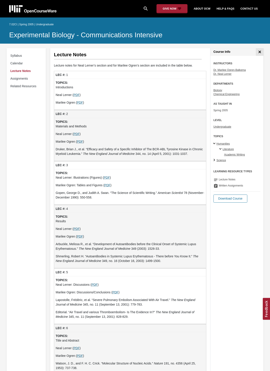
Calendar (16, 63)
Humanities (223, 143)
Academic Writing (234, 154)
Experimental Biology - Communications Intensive (85, 35)
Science (221, 160)
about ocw (202, 8)
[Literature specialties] (221, 149)
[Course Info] (259, 52)
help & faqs (225, 8)
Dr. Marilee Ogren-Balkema (229, 70)
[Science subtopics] (215, 160)
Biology (217, 90)
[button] (230, 199)
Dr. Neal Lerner (222, 73)
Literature (228, 149)
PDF (77, 95)
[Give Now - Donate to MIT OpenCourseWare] (172, 8)
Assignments (19, 78)
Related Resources (23, 86)
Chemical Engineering (226, 94)
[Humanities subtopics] (215, 144)
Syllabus (16, 55)
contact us (249, 8)
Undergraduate (222, 126)
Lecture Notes (20, 71)
